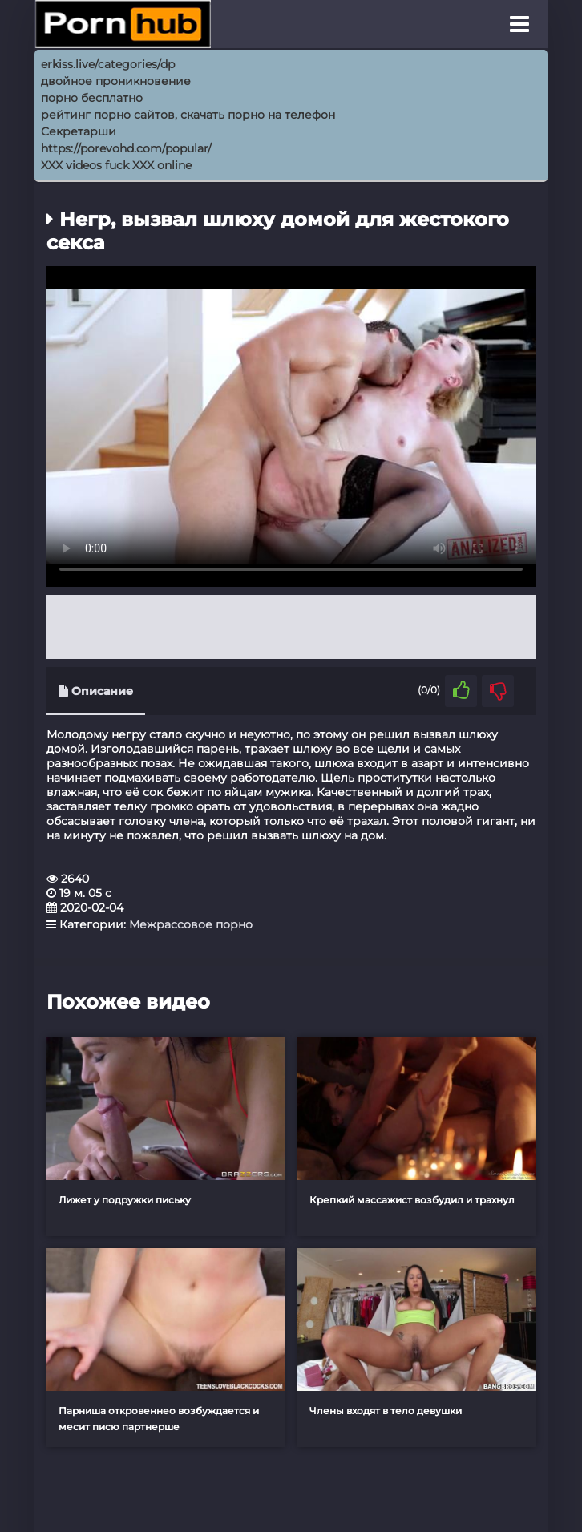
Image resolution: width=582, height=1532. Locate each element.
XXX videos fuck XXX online (116, 165)
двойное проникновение (116, 81)
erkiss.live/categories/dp (108, 64)
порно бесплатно (92, 98)
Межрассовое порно (191, 924)
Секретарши (78, 131)
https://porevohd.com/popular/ (126, 148)
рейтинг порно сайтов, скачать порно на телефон (188, 114)
